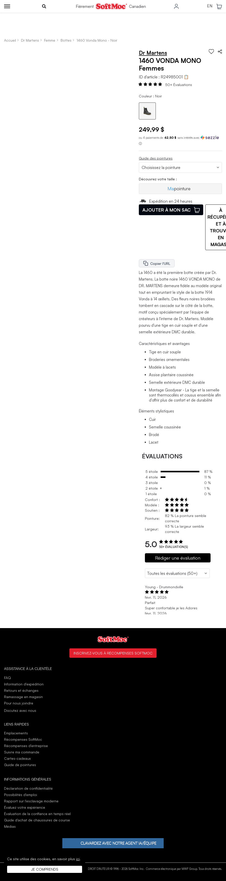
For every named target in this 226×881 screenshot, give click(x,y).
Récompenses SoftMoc (23, 739)
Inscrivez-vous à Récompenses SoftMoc (113, 653)
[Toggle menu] (7, 6)
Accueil (10, 40)
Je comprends (44, 869)
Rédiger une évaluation (177, 558)
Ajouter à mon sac (171, 210)
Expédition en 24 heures (165, 201)
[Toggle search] (44, 6)
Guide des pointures (156, 158)
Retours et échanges (21, 690)
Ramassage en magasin (23, 697)
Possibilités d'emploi (20, 794)
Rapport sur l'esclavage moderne (31, 801)
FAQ (7, 678)
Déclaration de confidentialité (28, 788)
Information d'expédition (24, 684)
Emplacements (16, 733)
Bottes (66, 40)
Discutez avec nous (20, 710)
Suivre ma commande (21, 752)
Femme (49, 40)
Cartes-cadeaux (17, 758)
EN (209, 6)
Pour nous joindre (18, 703)
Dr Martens (30, 40)
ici (78, 859)
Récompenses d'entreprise (26, 746)
